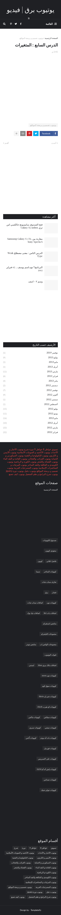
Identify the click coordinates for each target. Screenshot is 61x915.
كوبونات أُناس (31, 738)
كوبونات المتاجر (50, 571)
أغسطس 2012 (30, 404)
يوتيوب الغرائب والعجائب (39, 458)
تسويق (54, 449)
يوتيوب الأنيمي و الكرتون (46, 858)
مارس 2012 (30, 427)
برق (46, 592)
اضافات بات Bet (50, 613)
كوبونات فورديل (50, 748)
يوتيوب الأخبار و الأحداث (47, 853)
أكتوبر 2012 (30, 395)
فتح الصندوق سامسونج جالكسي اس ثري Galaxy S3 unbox (24, 226)
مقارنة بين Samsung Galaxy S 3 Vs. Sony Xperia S (25, 240)
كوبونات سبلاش (50, 717)
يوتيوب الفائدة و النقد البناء (15, 458)
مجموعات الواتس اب (48, 644)
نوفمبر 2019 (30, 353)
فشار (54, 592)
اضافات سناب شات (35, 602)
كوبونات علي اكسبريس (47, 758)
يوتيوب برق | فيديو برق (30, 14)
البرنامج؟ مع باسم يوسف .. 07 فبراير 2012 (24, 269)
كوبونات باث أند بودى (48, 738)
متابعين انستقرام (49, 623)
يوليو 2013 (30, 357)
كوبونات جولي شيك (48, 790)
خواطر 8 (46, 449)
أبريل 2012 (30, 423)
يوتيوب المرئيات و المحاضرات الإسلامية (41, 882)
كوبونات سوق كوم (49, 686)
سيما (38, 571)
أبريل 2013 (30, 367)
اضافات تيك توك (33, 613)
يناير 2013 (30, 381)
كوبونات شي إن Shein (47, 696)
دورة (31, 449)
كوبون (40, 561)
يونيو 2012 (30, 413)
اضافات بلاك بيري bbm (47, 665)
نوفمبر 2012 (30, 390)
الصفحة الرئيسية (51, 38)
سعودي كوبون (50, 550)
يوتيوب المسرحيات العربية (25, 467)
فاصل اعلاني (51, 561)
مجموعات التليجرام (48, 634)
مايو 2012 (30, 418)
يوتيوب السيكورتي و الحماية (45, 862)
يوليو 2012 (30, 409)
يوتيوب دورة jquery (15, 471)
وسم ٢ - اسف (35, 281)
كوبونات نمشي (50, 727)
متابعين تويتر (31, 644)
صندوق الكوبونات (49, 540)
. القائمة (50, 23)
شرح (26, 449)
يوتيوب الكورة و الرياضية (25, 461)
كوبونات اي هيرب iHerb (46, 706)
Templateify (36, 910)
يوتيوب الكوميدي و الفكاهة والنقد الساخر (40, 877)
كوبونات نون (51, 602)
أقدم (7, 143)
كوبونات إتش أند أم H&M (46, 769)
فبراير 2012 (30, 432)
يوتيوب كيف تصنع (17, 474)
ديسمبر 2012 (30, 385)
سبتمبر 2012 (30, 399)
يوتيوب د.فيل (30, 471)
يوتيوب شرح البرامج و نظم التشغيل (41, 474)
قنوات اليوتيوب (50, 655)
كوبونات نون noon (49, 675)
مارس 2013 (30, 371)
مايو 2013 (30, 362)
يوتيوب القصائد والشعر (47, 461)
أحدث (53, 143)
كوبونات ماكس (34, 717)
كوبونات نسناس (50, 779)
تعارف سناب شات (49, 582)
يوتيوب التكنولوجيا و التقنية (36, 455)
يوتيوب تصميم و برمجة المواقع (31, 38)
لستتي (31, 665)
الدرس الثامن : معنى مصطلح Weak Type (25, 254)
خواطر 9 (38, 449)
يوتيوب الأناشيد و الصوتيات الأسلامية (33, 452)
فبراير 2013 (30, 376)
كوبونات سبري (35, 727)
